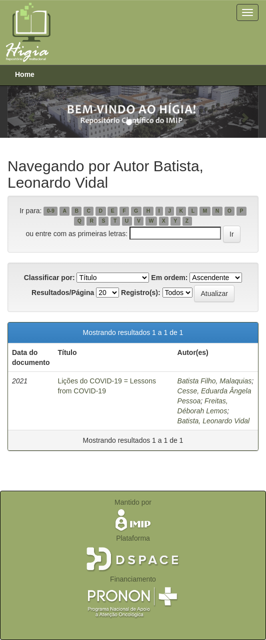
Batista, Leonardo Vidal (214, 421)
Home (24, 74)
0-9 (50, 211)
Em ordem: (169, 278)
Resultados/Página (63, 293)
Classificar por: (49, 278)
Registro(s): (140, 293)
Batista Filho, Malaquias (215, 381)
